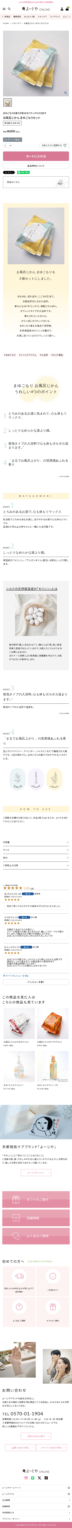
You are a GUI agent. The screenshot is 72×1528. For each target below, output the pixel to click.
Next (69, 16)
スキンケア (42, 16)
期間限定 (17, 16)
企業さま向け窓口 (20, 1447)
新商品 (7, 16)
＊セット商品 (57, 355)
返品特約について (36, 166)
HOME (6, 23)
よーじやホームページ (11, 1488)
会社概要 (6, 1500)
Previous (3, 16)
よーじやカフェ (8, 1494)
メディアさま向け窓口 (51, 1447)
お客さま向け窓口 (36, 1436)
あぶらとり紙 (29, 16)
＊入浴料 (44, 355)
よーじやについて (36, 1172)
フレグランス (55, 16)
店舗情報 (6, 1506)
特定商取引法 (8, 1512)
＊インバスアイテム (27, 355)
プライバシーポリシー (11, 1519)
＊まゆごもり (10, 355)
